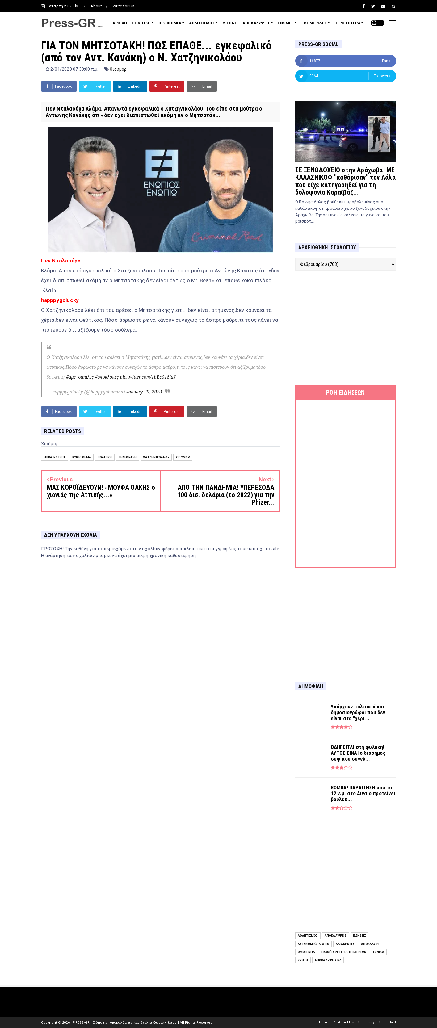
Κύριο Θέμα (81, 457)
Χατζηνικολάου (156, 457)
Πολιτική (105, 457)
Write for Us (123, 6)
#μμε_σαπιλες (80, 377)
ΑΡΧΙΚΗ (119, 23)
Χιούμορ (118, 69)
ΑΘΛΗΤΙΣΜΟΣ (202, 23)
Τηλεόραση (128, 457)
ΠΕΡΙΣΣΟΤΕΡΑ (347, 23)
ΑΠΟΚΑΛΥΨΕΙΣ (256, 23)
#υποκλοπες (107, 377)
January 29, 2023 (144, 391)
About (96, 6)
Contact (389, 1022)
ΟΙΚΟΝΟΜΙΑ (169, 23)
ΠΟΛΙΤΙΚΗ (141, 23)
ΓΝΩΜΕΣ (285, 23)
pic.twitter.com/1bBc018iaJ (148, 377)
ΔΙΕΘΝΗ (229, 23)
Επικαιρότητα (55, 457)
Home (324, 1022)
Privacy (368, 1022)
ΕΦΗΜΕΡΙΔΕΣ (314, 23)
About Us (346, 1022)
